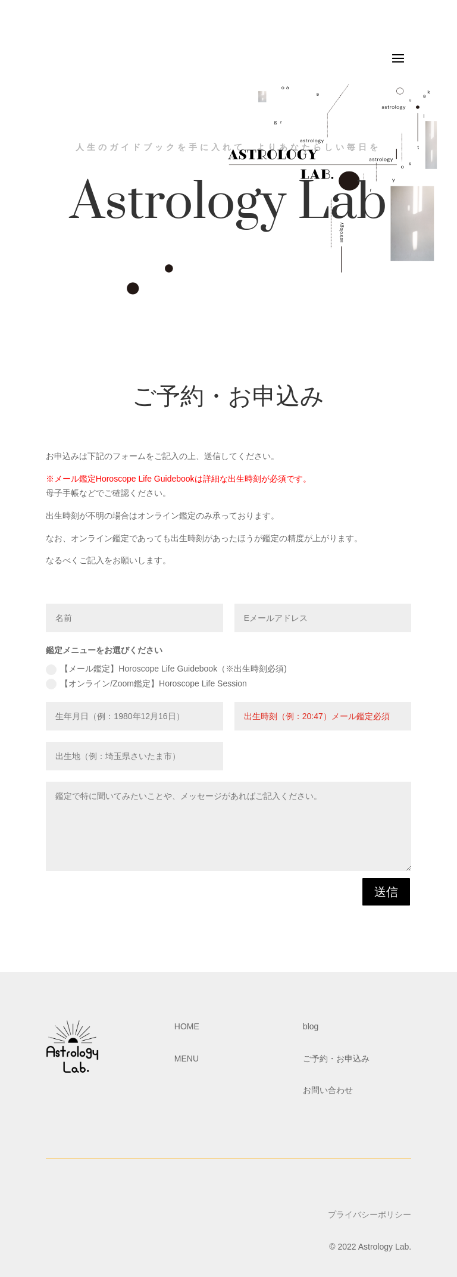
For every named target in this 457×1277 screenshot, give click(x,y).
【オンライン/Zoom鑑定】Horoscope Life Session (146, 684)
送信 (386, 891)
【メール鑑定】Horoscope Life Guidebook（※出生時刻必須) (166, 669)
